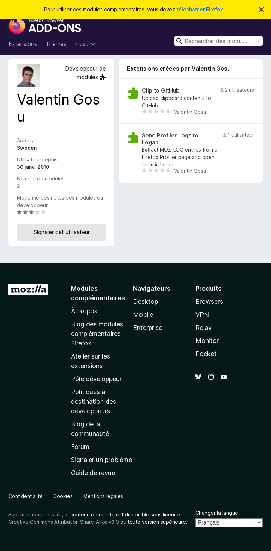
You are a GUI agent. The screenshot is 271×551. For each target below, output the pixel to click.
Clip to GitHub (161, 90)
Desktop (145, 301)
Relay (203, 327)
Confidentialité (25, 496)
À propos (84, 311)
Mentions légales (103, 496)
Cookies (63, 496)
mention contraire (41, 514)
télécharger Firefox (199, 9)
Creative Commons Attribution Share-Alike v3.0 (63, 522)
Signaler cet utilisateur (62, 232)
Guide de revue (93, 472)
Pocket (206, 353)
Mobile (143, 314)
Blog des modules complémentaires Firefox (97, 333)
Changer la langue (216, 513)
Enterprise (147, 327)
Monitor (207, 340)
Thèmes (56, 43)
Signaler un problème (101, 459)
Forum (80, 446)
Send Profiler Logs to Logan (170, 139)
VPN (202, 314)
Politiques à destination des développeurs (93, 401)
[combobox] (218, 41)
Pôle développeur (96, 379)
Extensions (22, 43)
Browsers (209, 301)
